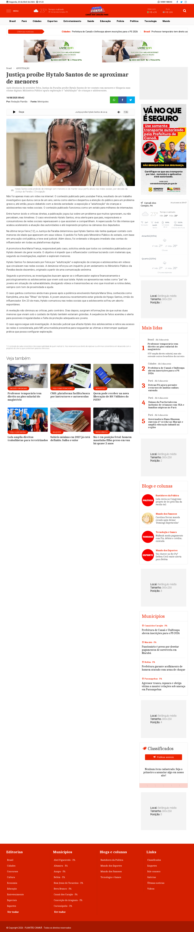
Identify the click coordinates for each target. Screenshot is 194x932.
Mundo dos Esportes (111, 865)
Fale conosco (153, 871)
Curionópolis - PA (63, 906)
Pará (24, 21)
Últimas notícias (155, 883)
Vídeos (150, 888)
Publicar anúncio (165, 757)
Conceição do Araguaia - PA (68, 900)
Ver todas (12, 912)
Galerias (151, 877)
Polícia (120, 21)
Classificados (154, 860)
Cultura (11, 877)
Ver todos (59, 912)
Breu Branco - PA (63, 888)
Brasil (12, 21)
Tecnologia (150, 21)
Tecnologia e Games (111, 877)
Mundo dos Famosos (111, 871)
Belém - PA (59, 877)
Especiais (12, 900)
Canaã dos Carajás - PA (66, 894)
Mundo (166, 21)
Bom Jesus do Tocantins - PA (68, 883)
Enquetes (152, 865)
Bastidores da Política (112, 860)
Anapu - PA (59, 871)
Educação (105, 21)
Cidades (37, 21)
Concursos (12, 871)
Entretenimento (72, 21)
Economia (12, 883)
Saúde (90, 21)
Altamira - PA (61, 865)
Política (134, 21)
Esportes (52, 21)
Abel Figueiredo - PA (64, 860)
